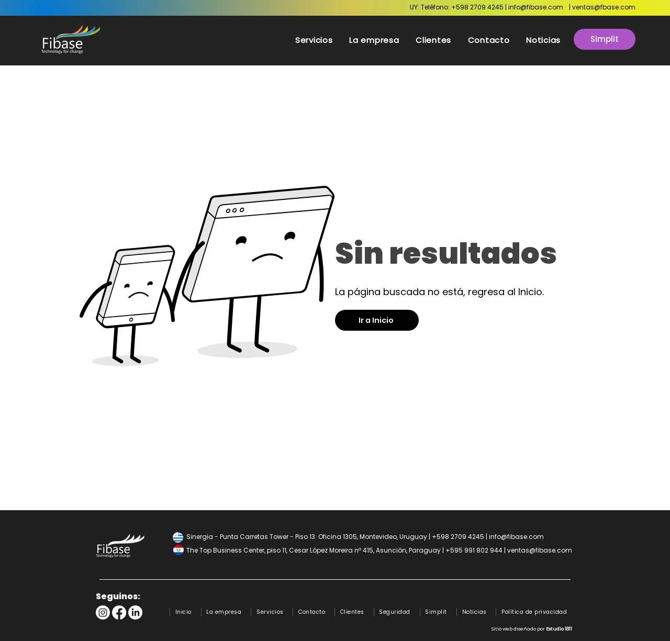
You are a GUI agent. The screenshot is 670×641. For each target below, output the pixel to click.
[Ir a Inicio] (377, 320)
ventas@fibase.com (539, 550)
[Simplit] (604, 39)
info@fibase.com (535, 7)
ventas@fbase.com (603, 7)
